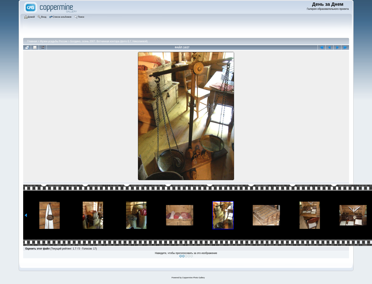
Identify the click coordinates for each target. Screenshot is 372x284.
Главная (32, 41)
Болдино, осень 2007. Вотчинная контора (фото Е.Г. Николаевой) (109, 41)
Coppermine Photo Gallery (193, 278)
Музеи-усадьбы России (53, 41)
